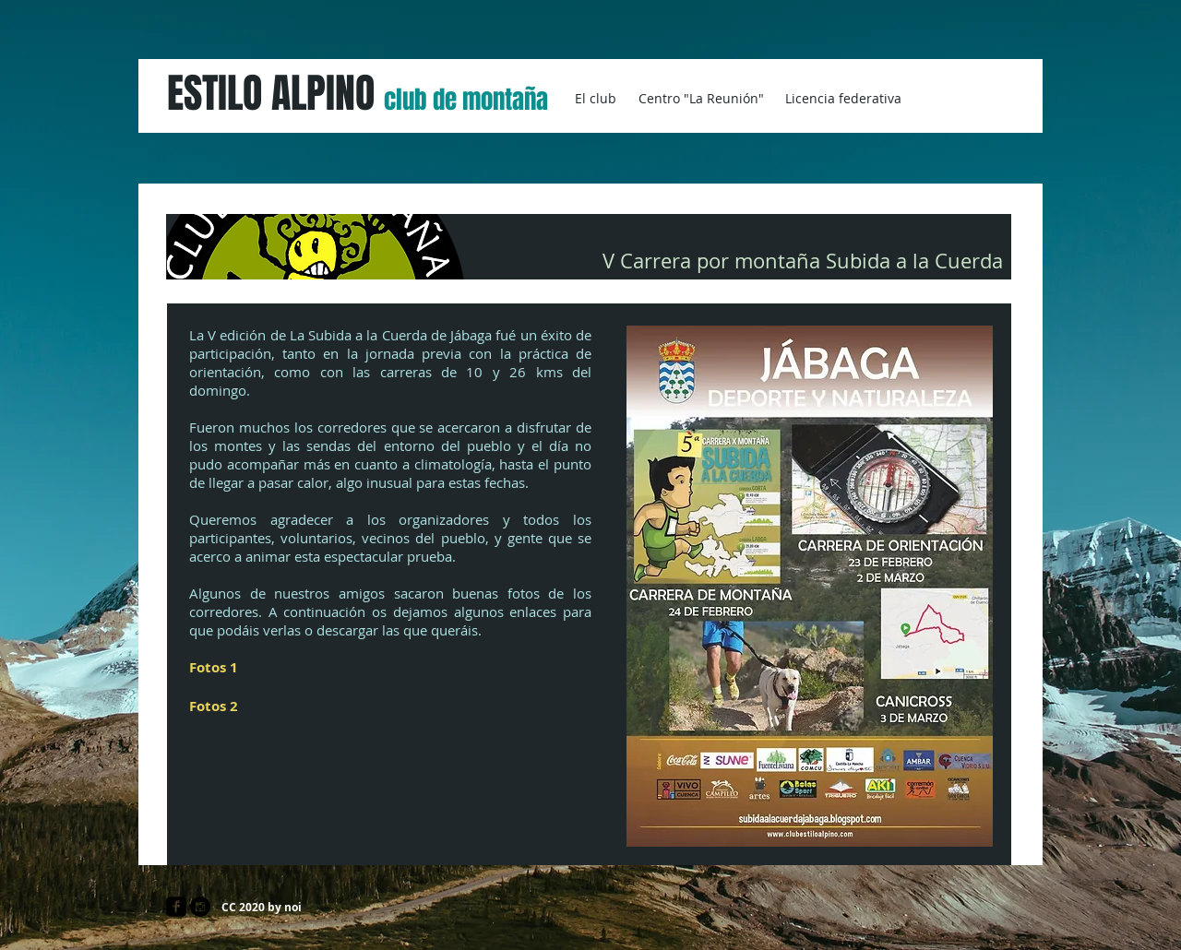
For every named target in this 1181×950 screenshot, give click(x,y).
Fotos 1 (213, 667)
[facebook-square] (176, 907)
